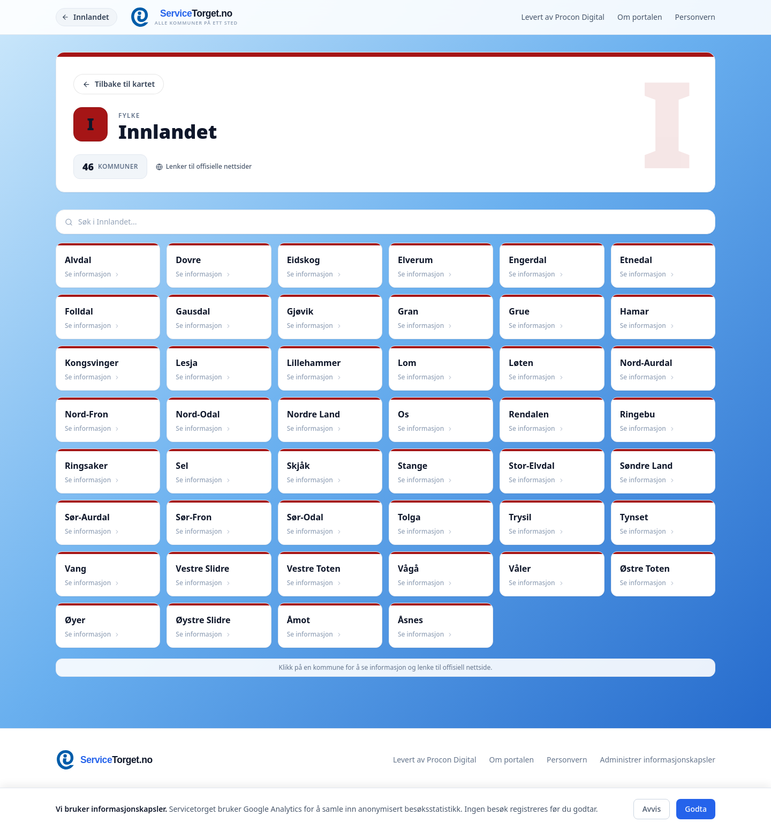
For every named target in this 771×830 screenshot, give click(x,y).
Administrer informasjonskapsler (657, 759)
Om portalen (639, 17)
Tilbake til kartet (118, 84)
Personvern (695, 17)
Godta (696, 809)
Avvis (651, 809)
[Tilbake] (86, 17)
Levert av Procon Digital (562, 17)
